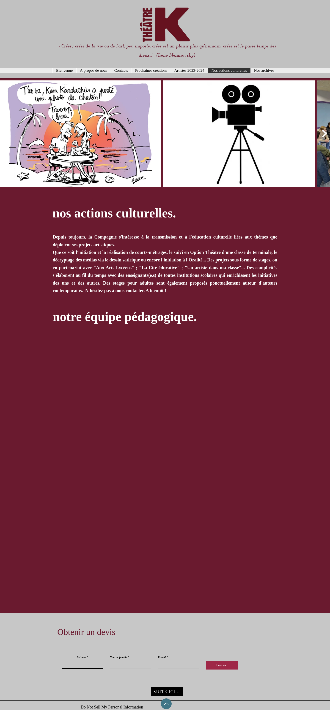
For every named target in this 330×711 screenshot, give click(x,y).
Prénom (81, 657)
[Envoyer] (222, 665)
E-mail (162, 657)
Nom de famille (118, 657)
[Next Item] (324, 133)
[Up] (166, 703)
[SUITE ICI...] (167, 691)
